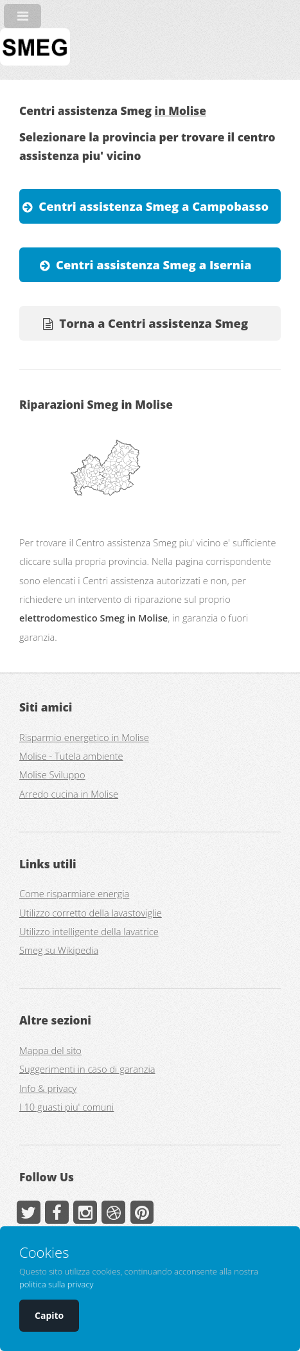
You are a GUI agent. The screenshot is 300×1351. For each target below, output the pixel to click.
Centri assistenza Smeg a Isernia (153, 264)
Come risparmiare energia (74, 893)
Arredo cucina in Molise (68, 793)
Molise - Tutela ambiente (71, 755)
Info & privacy (47, 1088)
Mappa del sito (50, 1050)
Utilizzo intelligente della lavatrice (89, 931)
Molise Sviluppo (52, 774)
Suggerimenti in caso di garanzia (87, 1068)
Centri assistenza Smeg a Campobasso (154, 206)
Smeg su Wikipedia (58, 950)
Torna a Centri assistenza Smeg (153, 323)
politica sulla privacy (56, 1284)
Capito (49, 1315)
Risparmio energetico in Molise (84, 737)
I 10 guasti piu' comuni (66, 1106)
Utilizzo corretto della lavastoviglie (90, 912)
